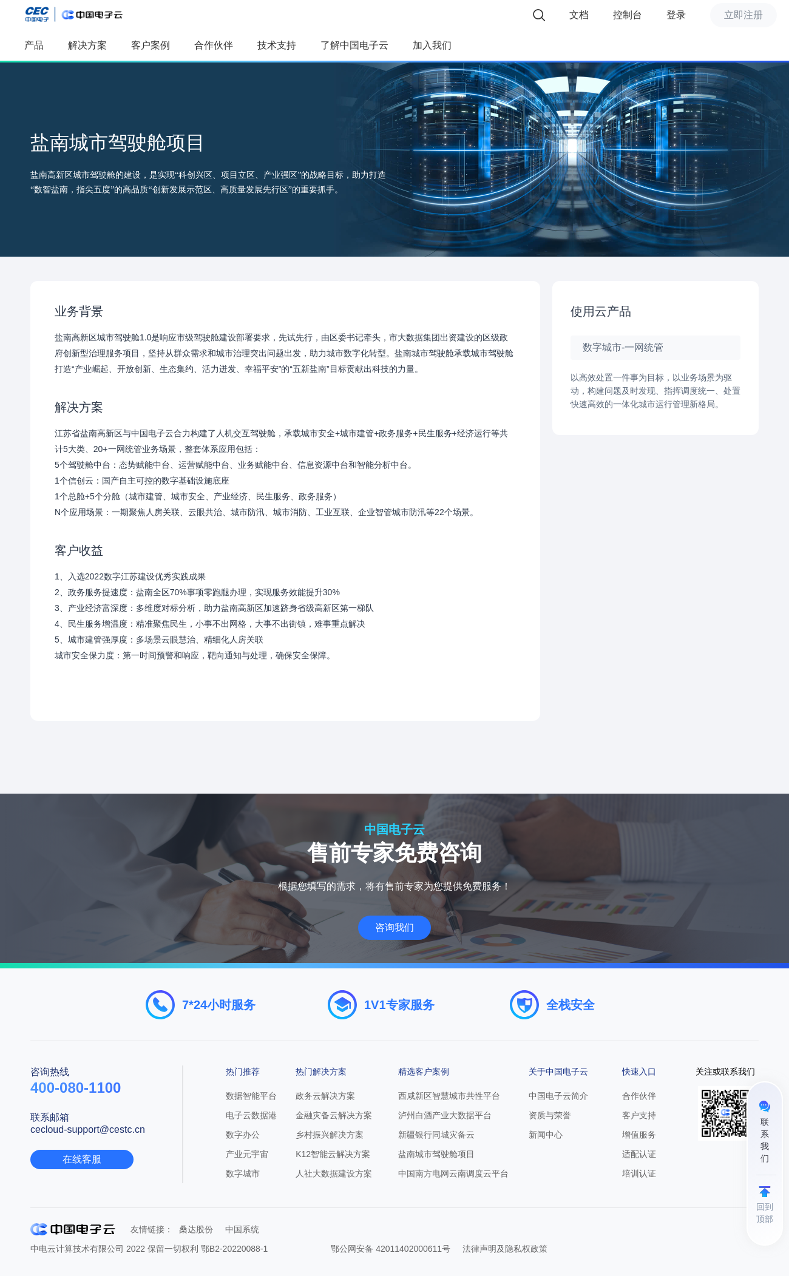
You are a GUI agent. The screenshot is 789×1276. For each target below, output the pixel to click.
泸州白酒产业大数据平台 (445, 1115)
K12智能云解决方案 (333, 1154)
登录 (676, 15)
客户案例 (150, 45)
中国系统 (242, 1229)
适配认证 (639, 1154)
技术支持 (276, 45)
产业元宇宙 (247, 1154)
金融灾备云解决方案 (334, 1115)
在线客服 (82, 1159)
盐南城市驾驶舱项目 (436, 1154)
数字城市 (243, 1173)
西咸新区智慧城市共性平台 (449, 1096)
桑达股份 (196, 1229)
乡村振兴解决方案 (330, 1134)
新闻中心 (546, 1134)
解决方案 (87, 45)
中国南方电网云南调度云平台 (453, 1173)
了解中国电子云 (354, 45)
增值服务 (639, 1134)
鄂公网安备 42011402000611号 (390, 1249)
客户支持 (639, 1115)
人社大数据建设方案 (334, 1173)
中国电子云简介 (558, 1096)
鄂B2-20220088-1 (234, 1249)
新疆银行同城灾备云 (436, 1134)
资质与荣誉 (550, 1115)
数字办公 (243, 1134)
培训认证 (639, 1173)
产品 (34, 45)
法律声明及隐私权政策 (504, 1249)
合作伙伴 (213, 45)
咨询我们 (394, 927)
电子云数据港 (251, 1115)
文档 (579, 15)
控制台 (627, 15)
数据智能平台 (251, 1096)
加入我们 (432, 45)
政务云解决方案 (325, 1096)
